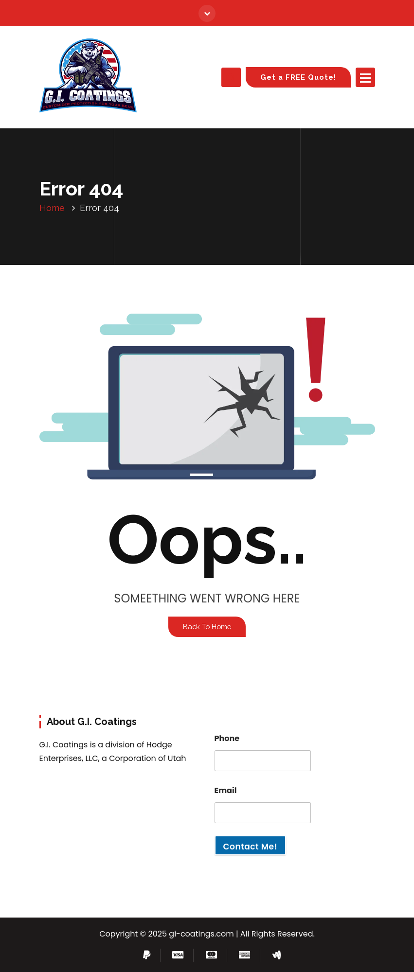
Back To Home (207, 626)
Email (226, 790)
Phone (227, 738)
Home (52, 208)
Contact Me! (250, 846)
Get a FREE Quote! (298, 77)
